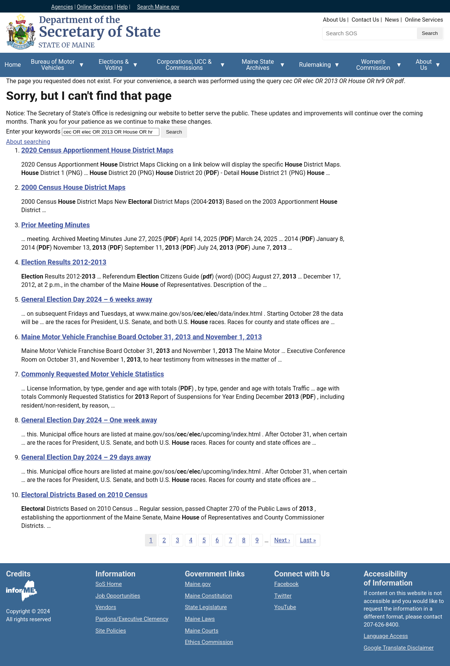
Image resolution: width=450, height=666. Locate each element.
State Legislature (206, 607)
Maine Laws (200, 619)
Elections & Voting (116, 67)
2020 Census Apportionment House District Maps (97, 150)
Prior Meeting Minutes (55, 225)
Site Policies (111, 630)
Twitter (283, 595)
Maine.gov (198, 584)
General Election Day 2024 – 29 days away (86, 457)
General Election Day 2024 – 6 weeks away (86, 299)
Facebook (286, 584)
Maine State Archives (260, 67)
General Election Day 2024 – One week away (89, 420)
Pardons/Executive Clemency (132, 619)
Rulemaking (317, 69)
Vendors (106, 607)
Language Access (385, 636)
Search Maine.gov (158, 7)
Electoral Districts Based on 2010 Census (84, 495)
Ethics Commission (209, 642)
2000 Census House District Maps (73, 187)
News (392, 19)
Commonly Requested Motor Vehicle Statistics (92, 374)
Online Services (95, 7)
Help (122, 7)
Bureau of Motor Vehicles (55, 67)
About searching (28, 141)
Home (13, 64)
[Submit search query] (430, 33)
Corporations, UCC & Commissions (187, 67)
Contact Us (365, 19)
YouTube (285, 607)
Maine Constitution (208, 595)
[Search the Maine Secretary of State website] (362, 33)
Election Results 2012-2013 (63, 262)
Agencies (62, 7)
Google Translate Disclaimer (398, 647)
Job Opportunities (118, 595)
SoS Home (109, 584)
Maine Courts (201, 630)
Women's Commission (375, 67)
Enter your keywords (33, 131)
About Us (334, 19)
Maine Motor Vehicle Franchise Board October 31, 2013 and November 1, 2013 (141, 337)
